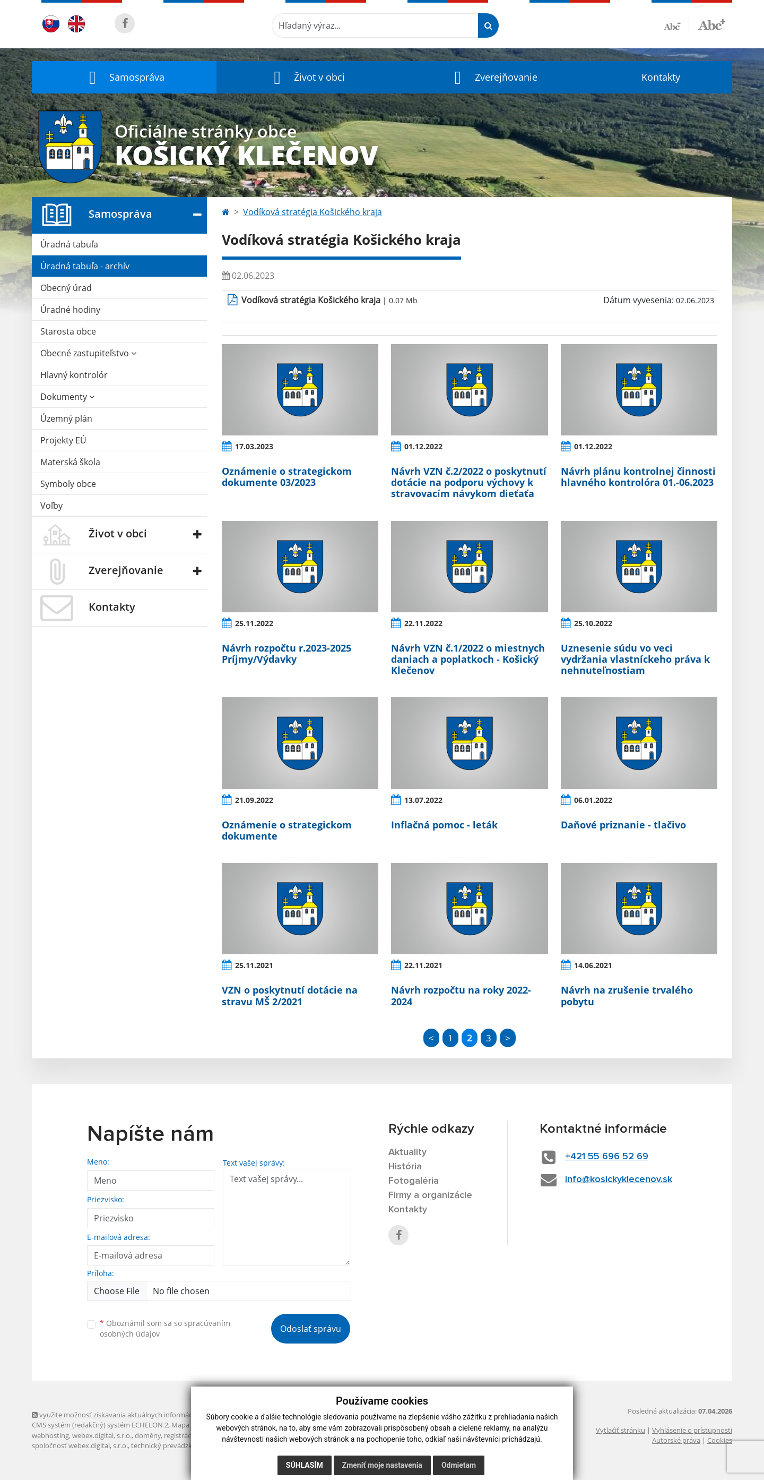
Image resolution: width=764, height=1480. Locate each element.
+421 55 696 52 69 (606, 1156)
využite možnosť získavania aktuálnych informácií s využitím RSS (137, 1414)
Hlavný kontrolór (74, 375)
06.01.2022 (593, 800)
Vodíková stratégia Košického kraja (312, 212)
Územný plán (66, 418)
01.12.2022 (423, 446)
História (405, 1166)
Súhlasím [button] (304, 1465)
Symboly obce (68, 484)
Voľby (51, 505)
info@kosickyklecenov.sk (618, 1179)
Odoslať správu (310, 1328)
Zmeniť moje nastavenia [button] (382, 1465)
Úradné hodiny (70, 309)
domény (148, 1435)
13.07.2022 (423, 800)
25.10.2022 (593, 623)
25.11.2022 (254, 623)
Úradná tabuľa (69, 244)
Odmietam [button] (458, 1465)
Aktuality (407, 1152)
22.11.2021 (423, 965)
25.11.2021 (254, 965)
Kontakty (660, 77)
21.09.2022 (254, 800)
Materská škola (70, 462)
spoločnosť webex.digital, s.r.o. (80, 1445)
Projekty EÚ (63, 440)
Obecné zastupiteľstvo (88, 353)
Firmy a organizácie (430, 1195)
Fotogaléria (413, 1181)
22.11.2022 (423, 623)
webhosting (50, 1435)
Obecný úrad (66, 288)
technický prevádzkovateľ (171, 1445)
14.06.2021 (593, 965)
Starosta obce (68, 331)
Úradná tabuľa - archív (84, 266)
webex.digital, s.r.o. (102, 1435)
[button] (124, 77)
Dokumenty (67, 397)
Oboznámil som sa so (165, 1328)
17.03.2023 (254, 446)
